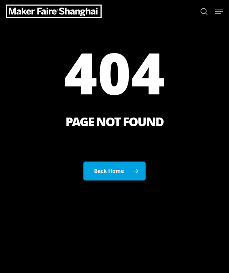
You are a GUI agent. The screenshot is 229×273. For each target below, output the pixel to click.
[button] (219, 11)
